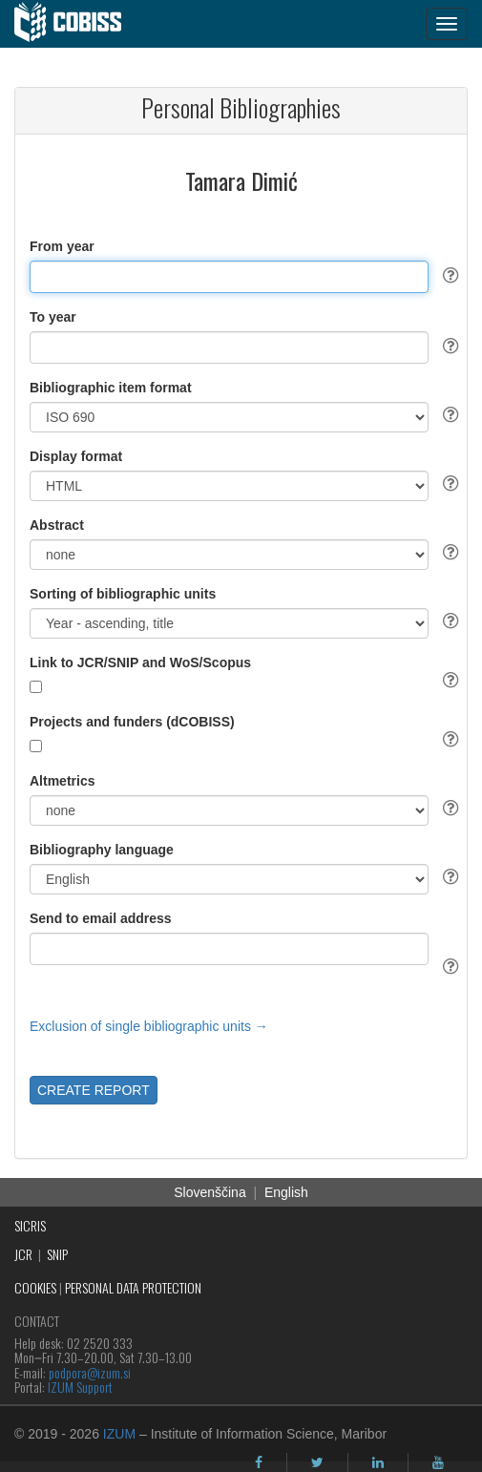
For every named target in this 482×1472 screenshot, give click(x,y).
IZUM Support (80, 1387)
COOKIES (35, 1287)
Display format (76, 456)
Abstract (57, 525)
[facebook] (258, 1462)
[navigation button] (447, 24)
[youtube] (438, 1462)
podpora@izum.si (90, 1372)
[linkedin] (378, 1462)
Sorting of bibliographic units (123, 593)
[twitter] (317, 1462)
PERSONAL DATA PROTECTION (133, 1287)
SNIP (57, 1254)
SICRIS (30, 1225)
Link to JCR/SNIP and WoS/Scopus (140, 662)
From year (62, 246)
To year (53, 317)
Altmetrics (62, 781)
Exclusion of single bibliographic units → (149, 1026)
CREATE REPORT (93, 1090)
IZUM (119, 1433)
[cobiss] (78, 24)
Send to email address (101, 918)
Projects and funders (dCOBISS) (132, 721)
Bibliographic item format (111, 387)
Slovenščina (210, 1192)
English (286, 1192)
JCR (23, 1254)
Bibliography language (102, 849)
